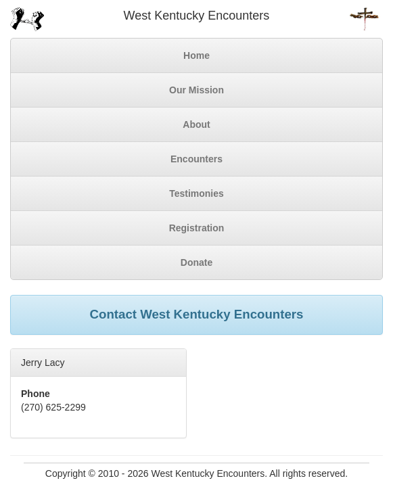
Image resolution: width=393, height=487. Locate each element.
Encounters (196, 159)
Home (196, 55)
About (196, 124)
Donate (196, 262)
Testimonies (196, 193)
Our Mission (196, 90)
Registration (197, 228)
